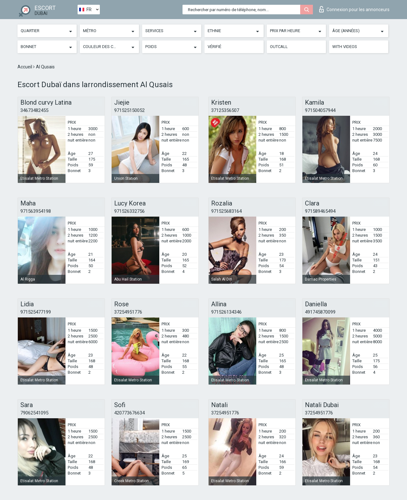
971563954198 (35, 211)
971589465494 (320, 211)
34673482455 (34, 110)
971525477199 (35, 312)
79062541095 (34, 413)
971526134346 (226, 312)
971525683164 (226, 211)
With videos (344, 46)
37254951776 (128, 312)
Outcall (279, 46)
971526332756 (129, 211)
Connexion (354, 9)
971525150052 (129, 110)
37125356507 (225, 110)
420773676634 (129, 413)
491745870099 (320, 312)
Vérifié (214, 46)
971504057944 (320, 110)
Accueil (25, 66)
